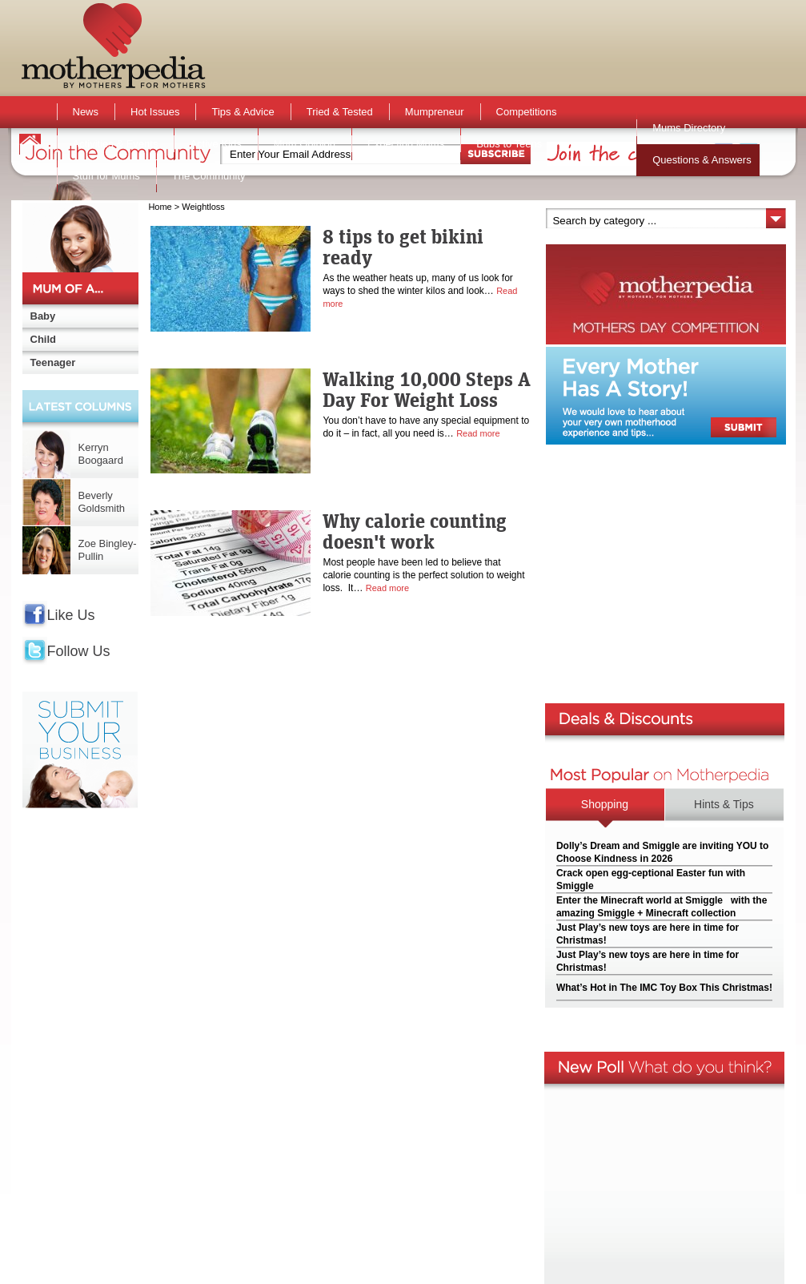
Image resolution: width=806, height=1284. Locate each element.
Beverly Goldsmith (102, 501)
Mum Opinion (304, 144)
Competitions (526, 112)
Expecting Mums (405, 144)
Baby (43, 316)
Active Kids (215, 144)
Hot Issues (154, 112)
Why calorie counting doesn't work (415, 531)
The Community (209, 176)
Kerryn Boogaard (100, 453)
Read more (477, 433)
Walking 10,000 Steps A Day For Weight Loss (427, 389)
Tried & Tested (340, 112)
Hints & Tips (724, 804)
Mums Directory (688, 128)
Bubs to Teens (509, 144)
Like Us (71, 615)
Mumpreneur (434, 112)
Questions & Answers (702, 160)
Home (159, 206)
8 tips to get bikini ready (403, 246)
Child (43, 339)
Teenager (53, 362)
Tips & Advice (242, 112)
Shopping (604, 804)
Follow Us (78, 651)
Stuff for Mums (106, 176)
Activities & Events (115, 144)
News (86, 112)
